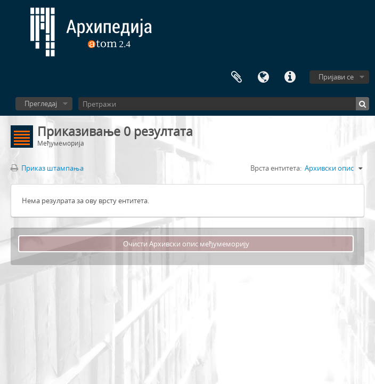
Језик (263, 77)
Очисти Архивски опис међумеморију (186, 244)
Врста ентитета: (275, 168)
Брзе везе (289, 77)
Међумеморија (236, 77)
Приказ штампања (47, 168)
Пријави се (336, 77)
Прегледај (41, 103)
